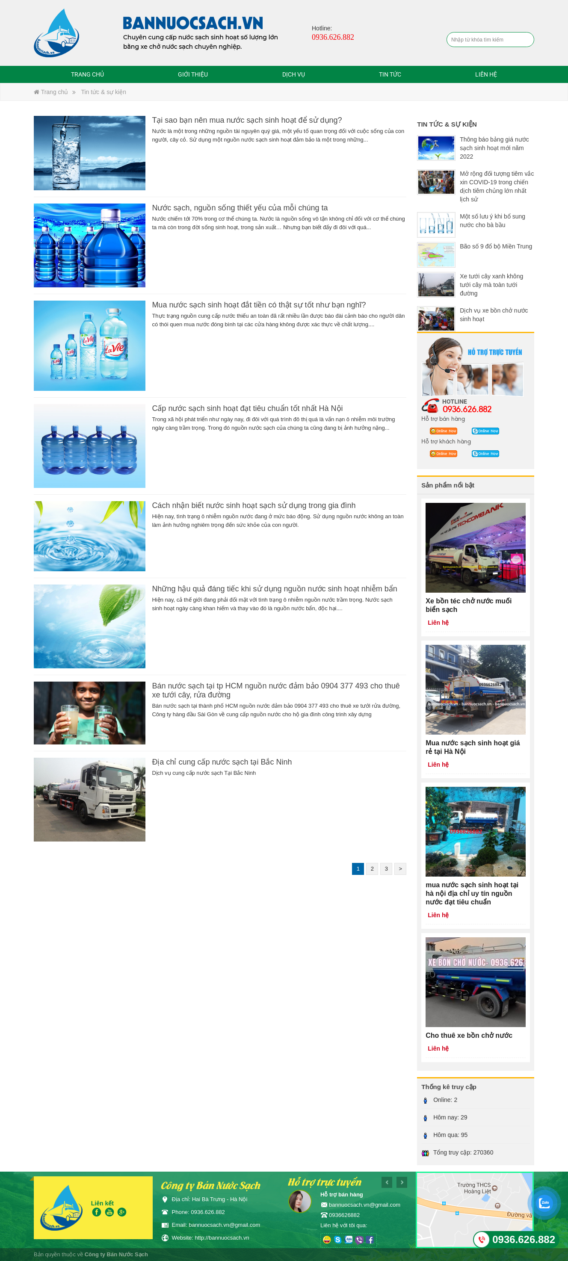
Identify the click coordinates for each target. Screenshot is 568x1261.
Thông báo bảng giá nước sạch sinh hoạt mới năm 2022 (494, 148)
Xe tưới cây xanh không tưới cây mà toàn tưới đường (491, 285)
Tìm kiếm (526, 40)
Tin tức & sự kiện (103, 92)
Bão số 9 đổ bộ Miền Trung (496, 246)
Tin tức (390, 74)
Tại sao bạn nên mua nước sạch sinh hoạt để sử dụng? (247, 120)
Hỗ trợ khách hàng (446, 441)
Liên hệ (486, 74)
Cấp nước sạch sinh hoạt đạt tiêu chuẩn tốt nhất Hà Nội (247, 408)
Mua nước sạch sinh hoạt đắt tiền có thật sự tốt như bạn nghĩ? (259, 305)
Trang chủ (87, 74)
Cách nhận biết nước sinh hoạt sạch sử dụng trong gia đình (253, 505)
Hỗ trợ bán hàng (443, 418)
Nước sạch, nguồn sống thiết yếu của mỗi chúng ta (240, 208)
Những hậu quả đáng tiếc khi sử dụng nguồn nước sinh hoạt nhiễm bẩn (274, 589)
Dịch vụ (293, 74)
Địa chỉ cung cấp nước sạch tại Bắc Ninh (222, 762)
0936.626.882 (467, 408)
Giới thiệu (193, 74)
